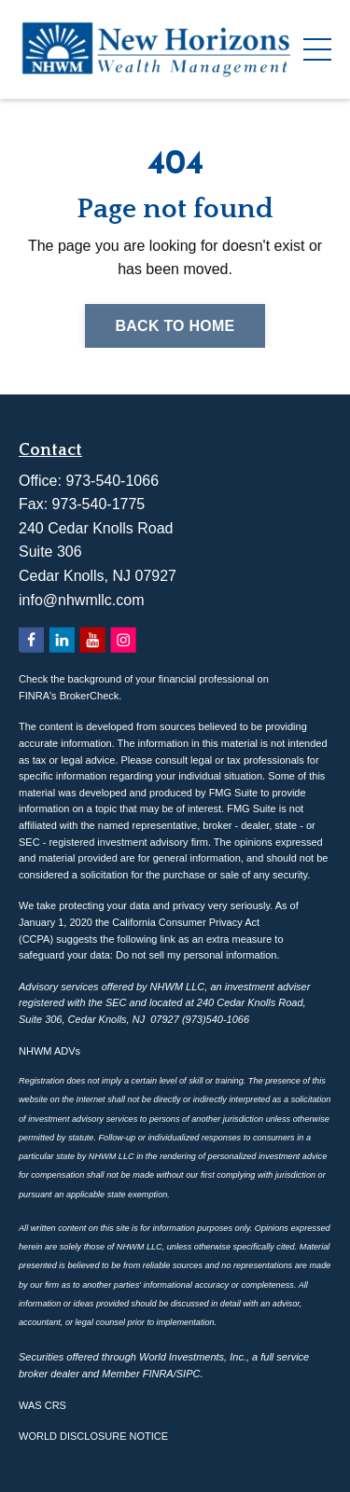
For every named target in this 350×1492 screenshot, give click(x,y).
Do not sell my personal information (196, 954)
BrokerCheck (89, 695)
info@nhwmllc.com (82, 600)
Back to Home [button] (174, 326)
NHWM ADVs (49, 1051)
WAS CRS (42, 1405)
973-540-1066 (112, 481)
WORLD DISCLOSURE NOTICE (93, 1436)
